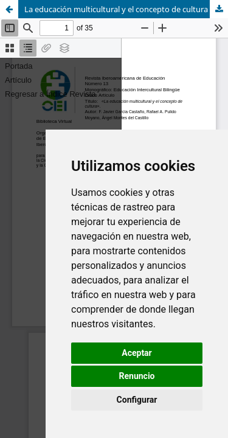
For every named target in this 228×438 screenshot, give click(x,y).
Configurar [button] (137, 400)
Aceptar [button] (137, 353)
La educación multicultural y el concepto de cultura (116, 9)
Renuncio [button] (137, 376)
